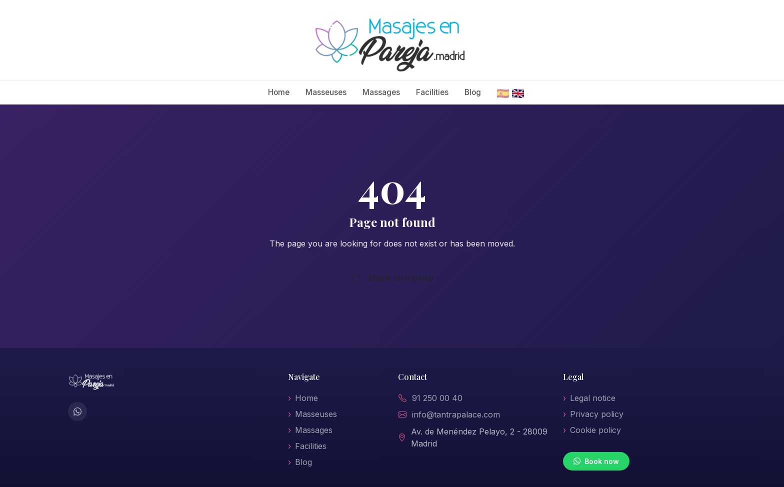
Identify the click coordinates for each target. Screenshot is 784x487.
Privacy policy (597, 414)
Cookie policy (595, 430)
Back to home (392, 278)
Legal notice (593, 398)
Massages (381, 92)
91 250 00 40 (437, 398)
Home (279, 92)
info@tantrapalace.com (456, 415)
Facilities (432, 92)
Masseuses (326, 92)
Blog (472, 92)
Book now (596, 461)
